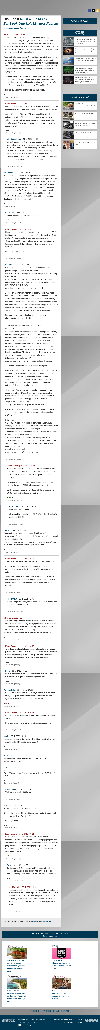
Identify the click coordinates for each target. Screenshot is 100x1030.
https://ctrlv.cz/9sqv (11, 767)
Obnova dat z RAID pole (39, 933)
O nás (56, 1011)
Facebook (35, 1011)
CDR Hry (80, 33)
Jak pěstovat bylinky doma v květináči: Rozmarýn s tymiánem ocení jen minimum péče (16, 965)
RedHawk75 (14, 507)
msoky (6, 736)
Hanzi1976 (8, 756)
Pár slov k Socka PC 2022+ (84, 133)
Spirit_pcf (9, 789)
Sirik (6, 618)
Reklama (65, 1011)
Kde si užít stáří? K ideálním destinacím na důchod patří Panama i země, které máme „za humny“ (16, 996)
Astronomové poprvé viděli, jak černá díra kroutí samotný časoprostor (85, 51)
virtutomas (8, 173)
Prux (6, 805)
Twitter (47, 1011)
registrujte (47, 921)
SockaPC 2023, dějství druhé (84, 113)
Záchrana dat (64, 933)
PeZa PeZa (10, 265)
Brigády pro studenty (50, 936)
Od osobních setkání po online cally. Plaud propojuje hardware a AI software (85, 41)
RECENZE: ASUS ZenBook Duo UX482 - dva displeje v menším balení (31, 23)
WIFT (6, 35)
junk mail (7, 530)
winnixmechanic (14, 139)
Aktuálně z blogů (80, 98)
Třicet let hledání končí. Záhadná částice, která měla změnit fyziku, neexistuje (84, 80)
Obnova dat (54, 933)
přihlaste (34, 921)
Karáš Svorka (11, 104)
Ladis (7, 213)
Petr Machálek (10, 690)
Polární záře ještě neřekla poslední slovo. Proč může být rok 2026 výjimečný (85, 70)
